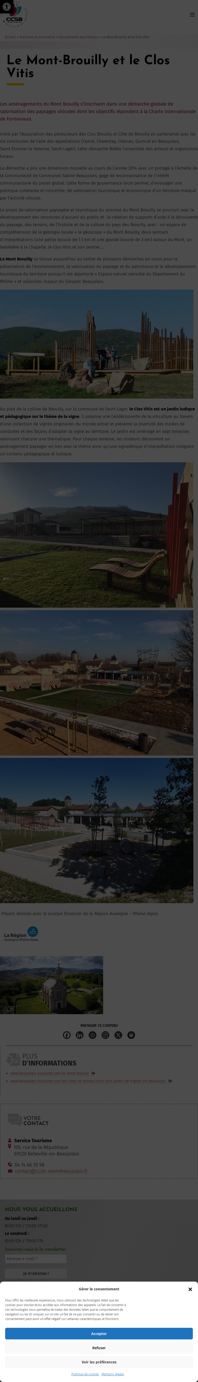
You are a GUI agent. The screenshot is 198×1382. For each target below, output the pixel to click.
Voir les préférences (99, 1362)
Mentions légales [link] (113, 1374)
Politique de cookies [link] (85, 1374)
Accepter (99, 1333)
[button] (190, 1289)
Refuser (99, 1348)
